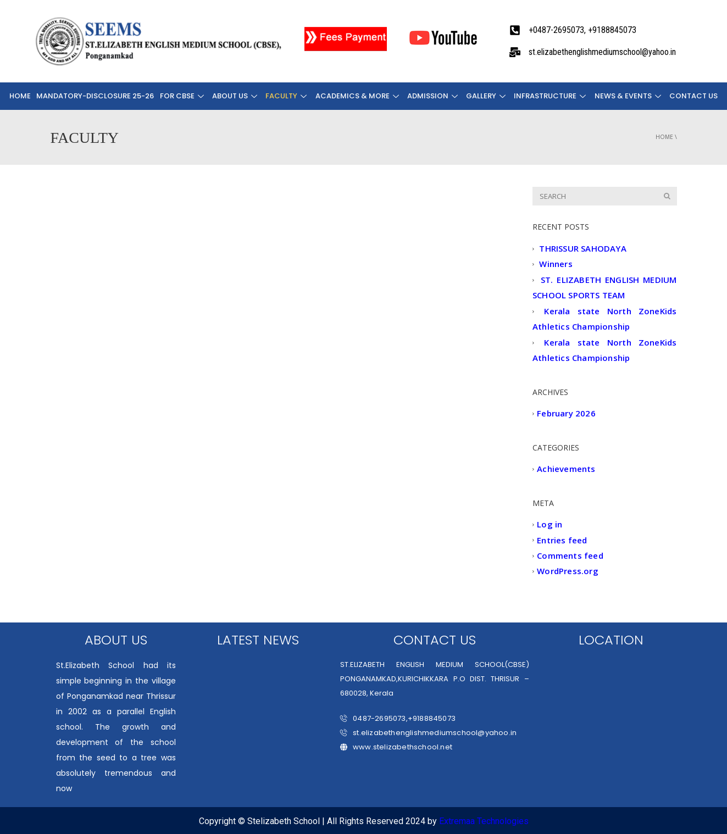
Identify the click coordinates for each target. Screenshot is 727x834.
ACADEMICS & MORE (358, 96)
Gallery (487, 96)
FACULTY (288, 96)
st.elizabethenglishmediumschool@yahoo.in (428, 732)
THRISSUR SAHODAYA (582, 248)
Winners (555, 264)
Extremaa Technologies (484, 821)
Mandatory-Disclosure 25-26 (96, 96)
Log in (549, 524)
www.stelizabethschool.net (396, 747)
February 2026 (566, 413)
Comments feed (570, 555)
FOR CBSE (183, 96)
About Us (236, 96)
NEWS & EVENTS (628, 96)
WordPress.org (567, 571)
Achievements (566, 469)
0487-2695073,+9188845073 (398, 718)
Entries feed (562, 540)
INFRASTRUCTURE (551, 96)
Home (21, 96)
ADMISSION (433, 96)
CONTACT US (693, 96)
